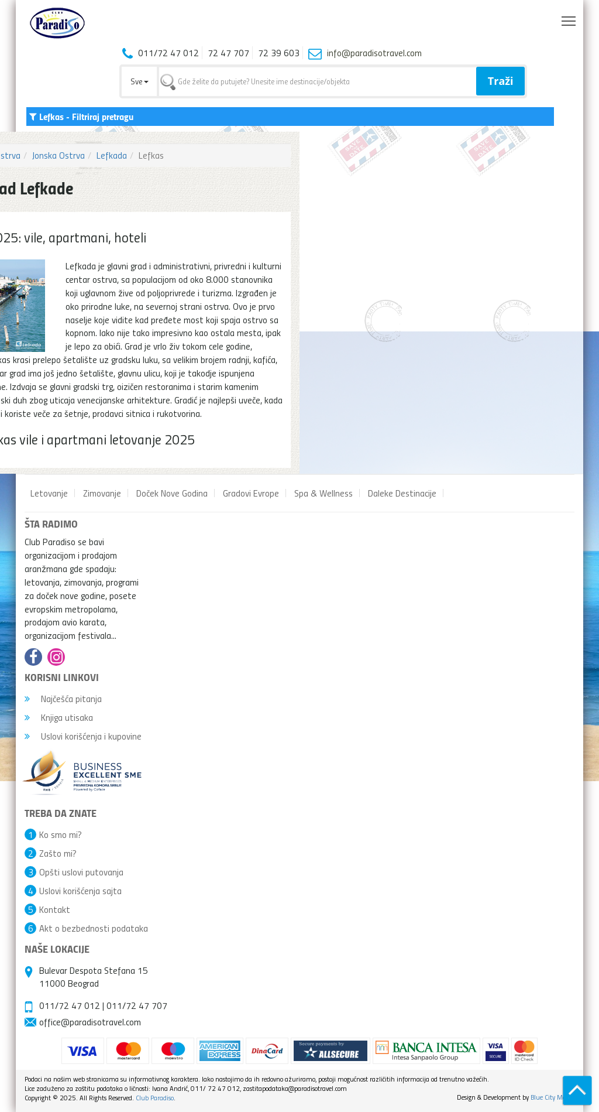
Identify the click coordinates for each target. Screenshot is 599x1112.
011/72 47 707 (136, 1005)
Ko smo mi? (60, 834)
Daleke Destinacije (402, 493)
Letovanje (49, 493)
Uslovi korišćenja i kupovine (83, 736)
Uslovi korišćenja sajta (80, 890)
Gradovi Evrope (251, 493)
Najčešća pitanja (63, 698)
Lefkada (112, 155)
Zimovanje (102, 493)
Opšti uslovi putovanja (81, 871)
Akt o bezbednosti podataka (93, 928)
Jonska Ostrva (58, 155)
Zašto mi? (58, 853)
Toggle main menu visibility (569, 18)
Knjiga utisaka (59, 717)
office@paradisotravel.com (90, 1021)
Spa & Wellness (323, 493)
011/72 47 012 (69, 1005)
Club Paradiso (155, 1098)
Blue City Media (552, 1097)
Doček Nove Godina (172, 493)
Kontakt (54, 909)
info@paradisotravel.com (374, 52)
